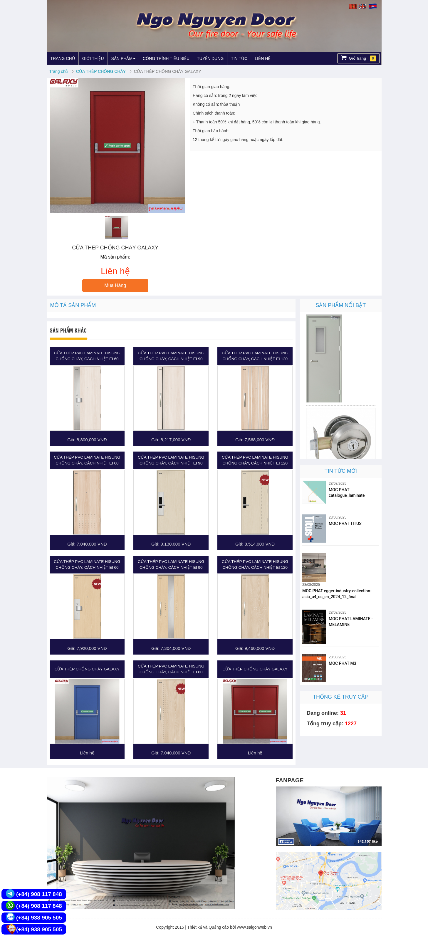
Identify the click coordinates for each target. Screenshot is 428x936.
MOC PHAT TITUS (345, 523)
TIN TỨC (239, 58)
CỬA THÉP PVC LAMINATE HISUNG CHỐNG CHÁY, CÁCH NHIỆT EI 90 (171, 356)
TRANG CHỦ (63, 58)
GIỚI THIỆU (93, 58)
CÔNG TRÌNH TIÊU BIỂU (166, 58)
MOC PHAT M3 (342, 663)
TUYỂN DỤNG (210, 58)
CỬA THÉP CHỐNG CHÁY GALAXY (87, 669)
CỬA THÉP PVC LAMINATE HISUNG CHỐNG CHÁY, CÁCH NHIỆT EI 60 (87, 356)
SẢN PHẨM (123, 58)
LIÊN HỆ (262, 58)
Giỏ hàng (358, 58)
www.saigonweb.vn (254, 927)
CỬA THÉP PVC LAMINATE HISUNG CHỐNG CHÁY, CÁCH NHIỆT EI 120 (255, 356)
